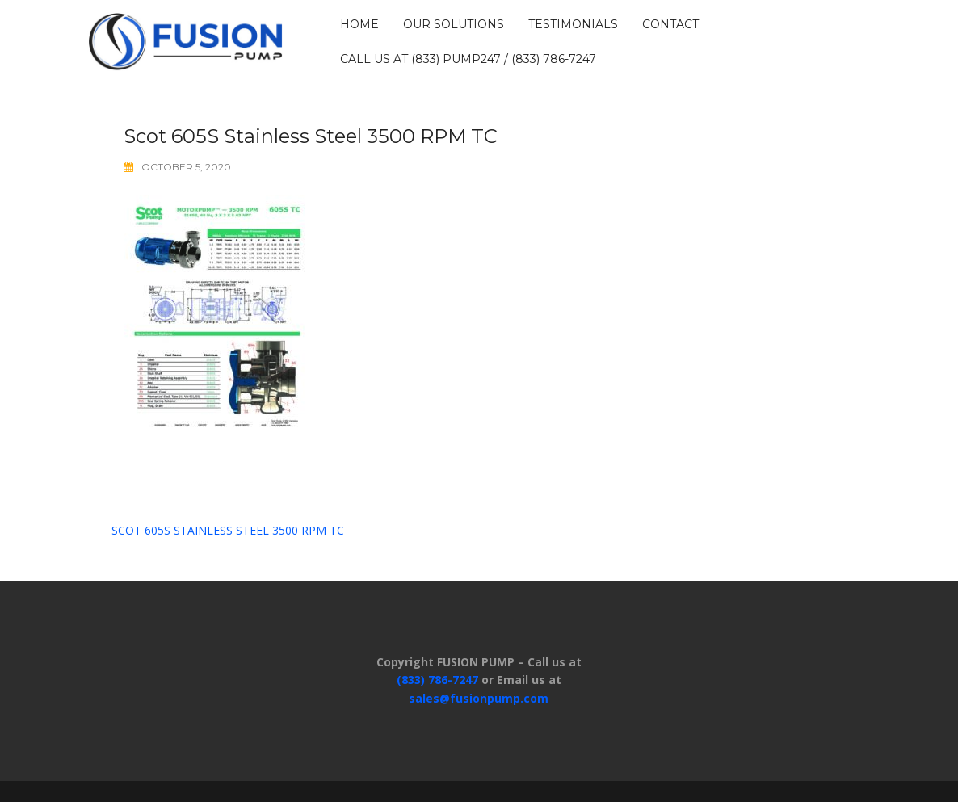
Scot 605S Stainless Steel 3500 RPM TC (227, 530)
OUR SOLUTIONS (453, 24)
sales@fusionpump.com (478, 698)
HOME (359, 24)
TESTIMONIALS (573, 24)
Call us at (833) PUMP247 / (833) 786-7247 (468, 59)
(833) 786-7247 (437, 679)
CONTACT (670, 24)
